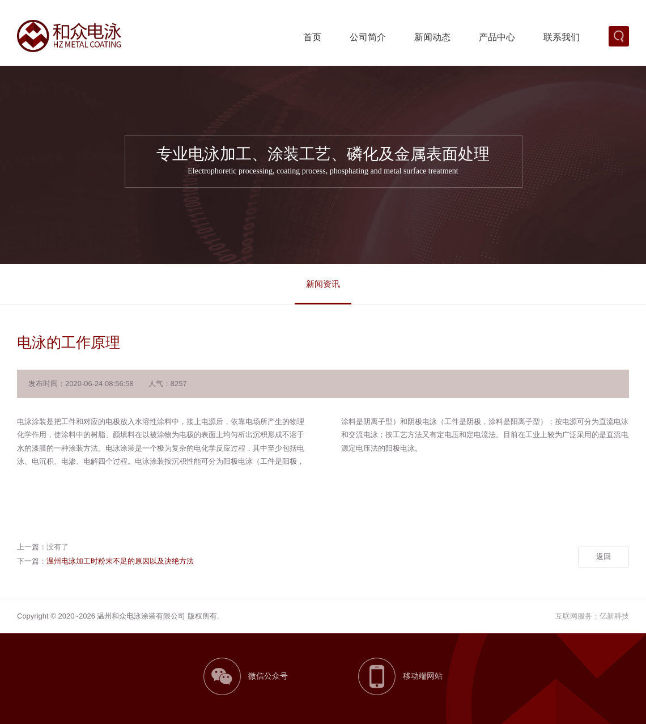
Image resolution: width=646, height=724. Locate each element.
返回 (603, 556)
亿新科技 (614, 616)
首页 (312, 37)
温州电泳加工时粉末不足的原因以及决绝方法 (120, 561)
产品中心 (497, 37)
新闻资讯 (323, 284)
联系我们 (561, 37)
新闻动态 (432, 37)
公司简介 (368, 37)
